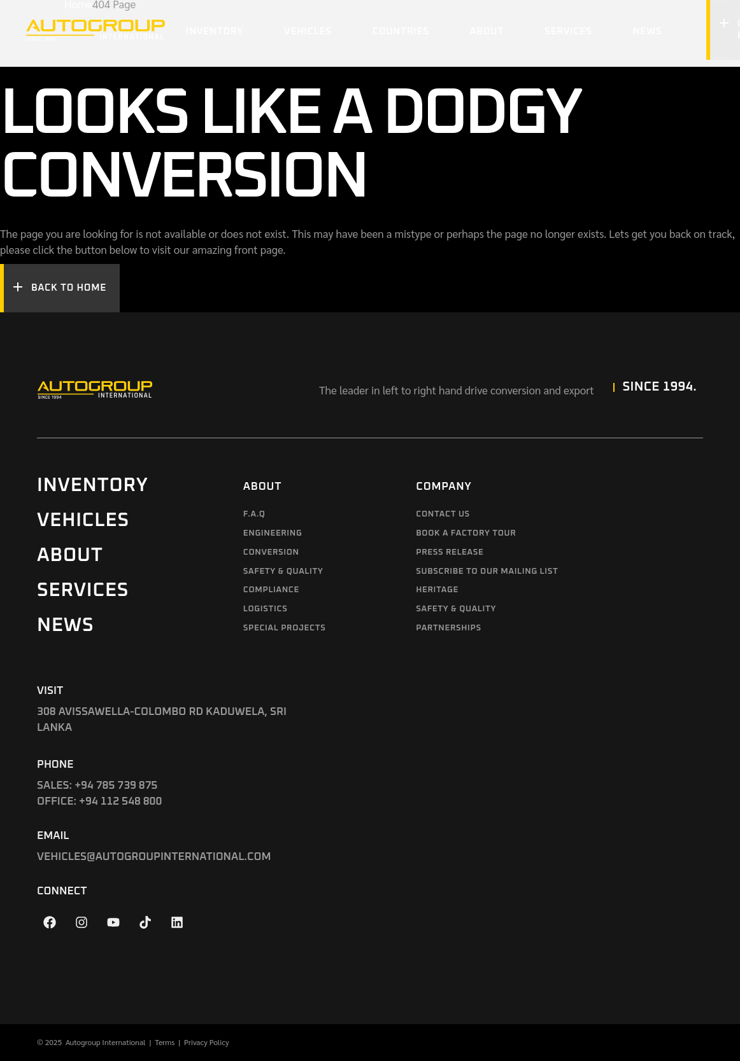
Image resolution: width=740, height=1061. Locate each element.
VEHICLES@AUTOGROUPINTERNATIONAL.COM (154, 857)
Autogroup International (106, 1042)
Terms (164, 1042)
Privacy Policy (206, 1042)
